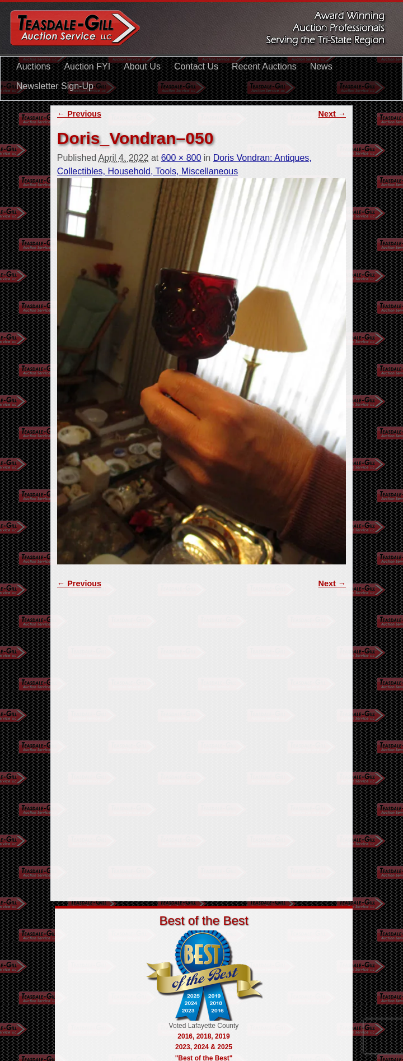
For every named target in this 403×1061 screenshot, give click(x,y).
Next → (332, 113)
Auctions (33, 66)
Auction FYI (87, 66)
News (321, 66)
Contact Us (196, 66)
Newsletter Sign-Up (54, 86)
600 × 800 (181, 158)
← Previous (79, 113)
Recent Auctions (264, 66)
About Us (142, 66)
